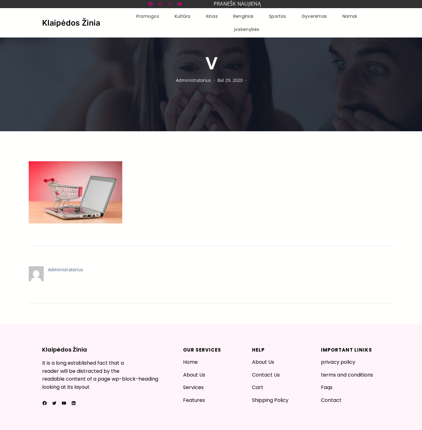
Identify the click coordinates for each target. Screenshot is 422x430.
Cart (257, 387)
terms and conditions (347, 374)
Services (193, 387)
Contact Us (266, 374)
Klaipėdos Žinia (71, 23)
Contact (331, 400)
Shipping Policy (270, 400)
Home (190, 362)
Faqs (326, 387)
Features (194, 400)
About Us (194, 374)
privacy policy (338, 362)
